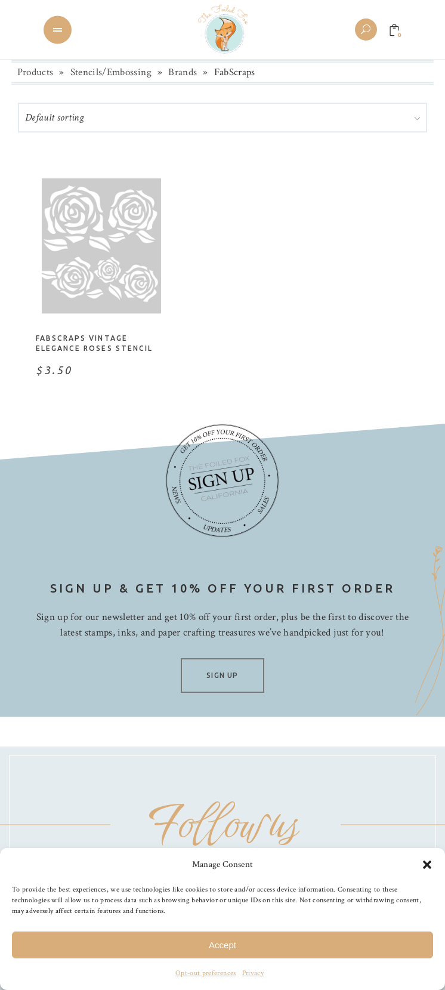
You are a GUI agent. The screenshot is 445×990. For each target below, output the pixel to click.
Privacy (253, 973)
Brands (182, 72)
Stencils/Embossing (111, 72)
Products (35, 72)
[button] (427, 865)
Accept (222, 945)
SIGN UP (222, 675)
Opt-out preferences (205, 973)
